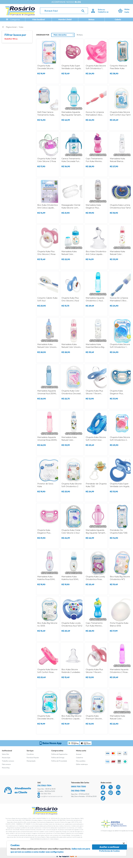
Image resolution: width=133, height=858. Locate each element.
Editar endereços (82, 764)
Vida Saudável (38, 19)
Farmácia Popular (33, 758)
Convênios (30, 754)
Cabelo (118, 19)
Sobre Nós (5, 754)
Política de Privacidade (59, 761)
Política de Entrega (57, 758)
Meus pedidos (80, 761)
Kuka (21, 27)
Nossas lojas (6, 758)
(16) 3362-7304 (44, 785)
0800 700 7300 (78, 786)
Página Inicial (11, 27)
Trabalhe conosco (8, 761)
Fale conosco (6, 764)
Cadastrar (79, 758)
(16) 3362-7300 (78, 790)
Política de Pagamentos (59, 754)
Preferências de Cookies (109, 851)
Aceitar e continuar (109, 846)
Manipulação (31, 761)
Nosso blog (5, 768)
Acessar (78, 754)
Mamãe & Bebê (65, 19)
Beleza (91, 19)
